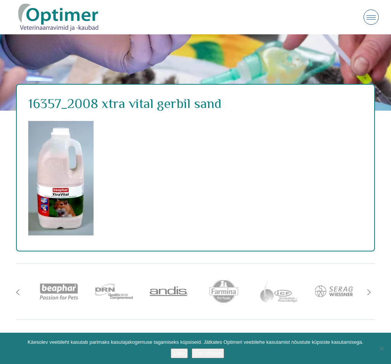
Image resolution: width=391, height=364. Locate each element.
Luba (179, 353)
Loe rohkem (208, 353)
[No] (381, 348)
